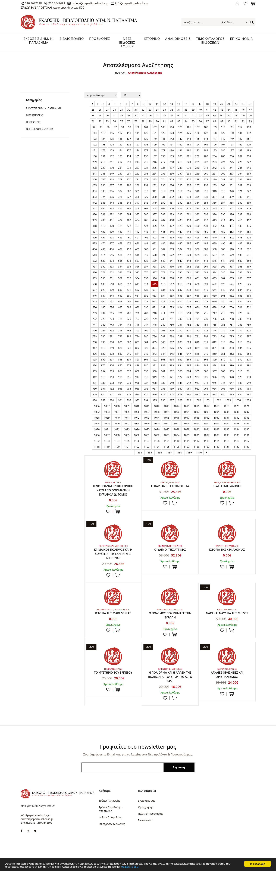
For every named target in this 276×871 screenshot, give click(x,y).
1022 (97, 411)
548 (232, 260)
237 (172, 167)
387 (154, 214)
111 (232, 127)
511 (240, 249)
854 (249, 353)
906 (206, 371)
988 (95, 400)
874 (94, 365)
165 (206, 144)
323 (94, 196)
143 (180, 138)
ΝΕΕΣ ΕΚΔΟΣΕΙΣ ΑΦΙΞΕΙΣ (127, 42)
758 (240, 324)
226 (240, 162)
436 (249, 226)
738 (232, 319)
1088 (117, 435)
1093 (167, 435)
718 (223, 313)
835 (249, 348)
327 (129, 196)
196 (146, 156)
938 (154, 382)
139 (146, 138)
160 (163, 144)
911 (249, 371)
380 (94, 214)
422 (129, 226)
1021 (246, 406)
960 (180, 388)
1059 (146, 423)
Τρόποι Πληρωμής (109, 800)
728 (146, 319)
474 (249, 237)
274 (163, 179)
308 (129, 191)
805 (154, 342)
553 (112, 266)
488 (206, 243)
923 (189, 377)
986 (240, 394)
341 (249, 196)
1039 (107, 417)
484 (172, 243)
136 (120, 138)
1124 (156, 446)
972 (120, 394)
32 (143, 109)
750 (172, 324)
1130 (216, 446)
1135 (149, 452)
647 (103, 295)
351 (172, 202)
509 (223, 249)
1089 (127, 435)
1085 (246, 429)
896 (120, 371)
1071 (107, 429)
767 (154, 330)
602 (206, 278)
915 (120, 377)
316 (197, 191)
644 (240, 289)
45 (236, 109)
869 (214, 359)
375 (214, 208)
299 (214, 185)
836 (94, 353)
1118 (97, 446)
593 (129, 278)
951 (103, 388)
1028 (156, 411)
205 (223, 156)
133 (94, 138)
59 (171, 115)
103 (163, 127)
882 (163, 365)
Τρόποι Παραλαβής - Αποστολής (111, 809)
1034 (216, 411)
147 (214, 138)
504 (180, 249)
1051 (226, 417)
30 (128, 109)
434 (232, 226)
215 (146, 162)
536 (129, 260)
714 (189, 313)
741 (94, 324)
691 (154, 307)
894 (103, 371)
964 (214, 388)
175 (129, 150)
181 (180, 150)
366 (137, 208)
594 (137, 278)
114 (94, 133)
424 (146, 226)
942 (189, 382)
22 (235, 103)
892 (249, 365)
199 (172, 156)
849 (206, 353)
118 (129, 133)
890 (232, 365)
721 (249, 313)
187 (232, 150)
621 (206, 284)
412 (206, 220)
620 (197, 284)
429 (189, 226)
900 (154, 371)
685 (103, 307)
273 (154, 179)
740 (249, 319)
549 (240, 260)
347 (137, 202)
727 (137, 319)
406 (154, 220)
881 (154, 365)
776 (232, 330)
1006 (97, 406)
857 (112, 359)
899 (146, 371)
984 (223, 394)
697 (206, 307)
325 (112, 196)
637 (180, 289)
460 (129, 237)
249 (112, 173)
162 (180, 144)
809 (189, 342)
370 (172, 208)
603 (214, 278)
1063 (186, 423)
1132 (236, 446)
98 (122, 127)
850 (214, 353)
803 (137, 342)
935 (129, 382)
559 (163, 266)
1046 (176, 417)
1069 (246, 423)
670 (137, 301)
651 (137, 295)
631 (129, 289)
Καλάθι (253, 3)
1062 (176, 423)
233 (137, 167)
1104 (117, 441)
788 (172, 336)
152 (94, 144)
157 (137, 144)
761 (103, 330)
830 (206, 348)
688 (129, 307)
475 (94, 243)
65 (214, 115)
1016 (196, 406)
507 (206, 249)
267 (103, 179)
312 (163, 191)
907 (214, 371)
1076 (156, 429)
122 (163, 133)
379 (249, 208)
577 (154, 272)
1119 (107, 446)
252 (137, 173)
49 (100, 115)
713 (180, 313)
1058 (137, 423)
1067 (226, 423)
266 (94, 179)
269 (120, 179)
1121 (127, 446)
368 (154, 208)
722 (94, 319)
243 (223, 167)
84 (185, 121)
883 (172, 365)
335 (197, 196)
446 (172, 231)
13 (171, 103)
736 (214, 319)
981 (197, 394)
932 (103, 382)
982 (206, 394)
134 (103, 138)
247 (94, 173)
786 (154, 336)
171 (94, 150)
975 (146, 394)
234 (146, 167)
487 (197, 243)
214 (137, 162)
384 (129, 214)
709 (146, 313)
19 (214, 103)
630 (120, 289)
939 (163, 382)
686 (112, 307)
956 (146, 388)
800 (112, 342)
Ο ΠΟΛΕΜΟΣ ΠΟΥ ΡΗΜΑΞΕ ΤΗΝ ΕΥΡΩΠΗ (170, 616)
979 (180, 394)
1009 (127, 406)
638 (189, 289)
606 (240, 278)
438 (103, 231)
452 (223, 231)
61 (185, 115)
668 (120, 301)
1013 (167, 406)
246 (249, 167)
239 (189, 167)
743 (112, 324)
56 (150, 115)
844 (163, 353)
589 (94, 278)
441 (129, 231)
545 (206, 260)
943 (197, 382)
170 (249, 144)
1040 (117, 417)
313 (172, 191)
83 (178, 121)
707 (129, 313)
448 (189, 231)
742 (103, 324)
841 (137, 353)
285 (94, 185)
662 (232, 295)
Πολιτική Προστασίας (150, 814)
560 (172, 266)
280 (214, 179)
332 (172, 196)
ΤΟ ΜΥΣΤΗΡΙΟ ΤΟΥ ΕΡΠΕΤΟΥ (113, 673)
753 (197, 324)
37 (178, 109)
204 (214, 156)
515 (112, 255)
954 (129, 388)
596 (154, 278)
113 (249, 127)
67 (228, 115)
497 (120, 249)
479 (129, 243)
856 (103, 359)
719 (232, 313)
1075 (146, 429)
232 (129, 167)
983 (214, 394)
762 (112, 330)
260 (206, 173)
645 (249, 289)
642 (223, 289)
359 (240, 202)
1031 (186, 411)
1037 (246, 411)
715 (197, 313)
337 (214, 196)
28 (114, 109)
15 (185, 103)
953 (120, 388)
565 (214, 266)
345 (120, 202)
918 (146, 377)
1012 (156, 406)
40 (200, 109)
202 (197, 156)
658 (197, 295)
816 (249, 342)
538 (146, 260)
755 (214, 324)
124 (180, 133)
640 (206, 289)
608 (94, 284)
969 (94, 394)
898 (137, 371)
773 (206, 330)
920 (163, 377)
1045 (167, 417)
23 (243, 103)
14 (178, 103)
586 (232, 272)
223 (214, 162)
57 (157, 115)
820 (120, 348)
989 (103, 400)
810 (197, 342)
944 (206, 382)
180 (172, 150)
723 (103, 319)
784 (137, 336)
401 (112, 220)
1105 (127, 441)
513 (94, 255)
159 (154, 144)
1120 (117, 446)
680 (223, 301)
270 (129, 179)
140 (154, 138)
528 (223, 255)
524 (189, 255)
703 (94, 313)
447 (180, 231)
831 (214, 348)
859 (129, 359)
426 (163, 226)
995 (154, 400)
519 (146, 255)
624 (232, 284)
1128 (196, 446)
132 (249, 133)
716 (206, 313)
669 (129, 301)
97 (115, 127)
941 (180, 382)
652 (146, 295)
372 (189, 208)
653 (154, 295)
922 (180, 377)
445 (163, 231)
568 (240, 266)
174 (120, 150)
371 (180, 208)
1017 (206, 406)
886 (197, 365)
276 (180, 179)
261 (214, 173)
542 (180, 260)
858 (120, 359)
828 (189, 348)
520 (154, 255)
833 (232, 348)
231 (120, 167)
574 (129, 272)
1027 (146, 411)
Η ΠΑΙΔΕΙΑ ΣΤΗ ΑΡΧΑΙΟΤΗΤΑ (170, 486)
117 (120, 133)
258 (189, 173)
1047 (186, 417)
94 (93, 127)
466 (180, 237)
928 (232, 377)
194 (129, 156)
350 (163, 202)
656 (180, 295)
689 (137, 307)
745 (129, 324)
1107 (146, 441)
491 (232, 243)
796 (240, 336)
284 (249, 179)
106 (189, 127)
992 (129, 400)
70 (250, 115)
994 (146, 400)
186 (223, 150)
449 (197, 231)
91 (236, 121)
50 (107, 115)
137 (129, 138)
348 (146, 202)
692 (163, 307)
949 (249, 382)
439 (112, 231)
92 (243, 121)
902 (172, 371)
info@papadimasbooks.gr (132, 3)
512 (249, 249)
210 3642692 (56, 3)
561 (180, 266)
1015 (186, 406)
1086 (97, 435)
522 (172, 255)
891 (240, 365)
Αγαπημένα (245, 3)
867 (197, 359)
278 (197, 179)
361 (94, 208)
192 (112, 156)
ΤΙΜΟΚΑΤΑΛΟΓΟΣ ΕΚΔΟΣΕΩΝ (210, 40)
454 (240, 231)
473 (240, 237)
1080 (196, 429)
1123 (146, 446)
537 (137, 260)
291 (146, 185)
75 (121, 121)
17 (200, 103)
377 (232, 208)
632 (137, 289)
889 (223, 365)
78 (143, 121)
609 (103, 284)
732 (180, 319)
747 (146, 324)
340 (240, 196)
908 (223, 371)
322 (249, 191)
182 (189, 150)
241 (206, 167)
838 (112, 353)
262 (223, 173)
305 (103, 191)
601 (197, 278)
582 (197, 272)
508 (214, 249)
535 (120, 260)
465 (172, 237)
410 (189, 220)
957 (154, 388)
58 (164, 115)
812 (214, 342)
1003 (228, 400)
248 (103, 173)
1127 (186, 446)
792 (206, 336)
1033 (206, 411)
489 (214, 243)
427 (172, 226)
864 (172, 359)
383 (120, 214)
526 (206, 255)
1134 (139, 452)
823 (146, 348)
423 (137, 226)
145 (197, 138)
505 (189, 249)
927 (223, 377)
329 (146, 196)
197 (154, 156)
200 (180, 156)
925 (206, 377)
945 (214, 382)
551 (94, 266)
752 (189, 324)
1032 (196, 411)
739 (240, 319)
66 (221, 115)
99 (129, 127)
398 (249, 214)
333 (180, 196)
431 (206, 226)
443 (146, 231)
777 (240, 330)
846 (180, 353)
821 (129, 348)
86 (200, 121)
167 (223, 144)
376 (223, 208)
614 (146, 284)
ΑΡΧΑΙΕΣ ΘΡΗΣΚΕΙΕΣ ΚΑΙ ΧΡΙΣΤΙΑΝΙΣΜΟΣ (227, 675)
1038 (97, 417)
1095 (186, 435)
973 (129, 394)
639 (197, 289)
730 (163, 319)
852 (232, 353)
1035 (226, 411)
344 (112, 202)
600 (189, 278)
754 (206, 324)
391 (189, 214)
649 (120, 295)
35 (164, 109)
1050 (216, 417)
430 (197, 226)
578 (163, 272)
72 (100, 121)
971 (112, 394)
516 (120, 255)
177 (146, 150)
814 (232, 342)
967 (240, 388)
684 (94, 307)
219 (180, 162)
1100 (236, 435)
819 (112, 348)
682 (240, 301)
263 (232, 173)
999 (189, 400)
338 (223, 196)
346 (129, 202)
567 (232, 266)
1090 (137, 435)
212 (120, 162)
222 (206, 162)
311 (154, 191)
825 (163, 348)
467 (189, 237)
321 (240, 191)
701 (240, 307)
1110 (176, 441)
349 (154, 202)
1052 (236, 417)
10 (150, 103)
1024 (117, 411)
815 (240, 342)
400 (103, 220)
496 (112, 249)
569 (249, 266)
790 (189, 336)
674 (172, 301)
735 (206, 319)
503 (172, 249)
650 (129, 295)
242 (214, 167)
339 (232, 196)
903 (180, 371)
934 (120, 382)
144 (189, 138)
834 (240, 348)
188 (240, 150)
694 (180, 307)
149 (232, 138)
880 (146, 365)
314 (180, 191)
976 (154, 394)
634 (154, 289)
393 (206, 214)
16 (193, 103)
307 (120, 191)
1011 (146, 406)
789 (180, 336)
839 (120, 353)
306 (112, 191)
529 (232, 255)
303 (249, 185)
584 (214, 272)
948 (240, 382)
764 (129, 330)
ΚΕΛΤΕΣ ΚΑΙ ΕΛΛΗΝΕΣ (227, 486)
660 (214, 295)
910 (240, 371)
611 (120, 284)
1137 (169, 452)
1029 (167, 411)
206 (232, 156)
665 (94, 301)
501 (154, 249)
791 (197, 336)
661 (223, 295)
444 (154, 231)
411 (197, 220)
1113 (206, 441)
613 (137, 284)
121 (154, 133)
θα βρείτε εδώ (130, 867)
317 (206, 191)
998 (180, 400)
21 (228, 103)
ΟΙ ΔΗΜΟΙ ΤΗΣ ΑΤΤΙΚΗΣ (170, 550)
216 (154, 162)
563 (197, 266)
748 (154, 324)
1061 (167, 423)
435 (240, 226)
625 (240, 284)
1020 (236, 406)
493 (249, 243)
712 (172, 313)
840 (129, 353)
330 (154, 196)
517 (129, 255)
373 (197, 208)
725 (120, 319)
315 (189, 191)
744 (120, 324)
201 (189, 156)
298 (206, 185)
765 (137, 330)
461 (137, 237)
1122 (137, 446)
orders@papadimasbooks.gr (90, 3)
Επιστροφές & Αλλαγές (112, 824)
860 (137, 359)
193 (120, 156)
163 (189, 144)
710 (154, 313)
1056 (117, 423)
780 (103, 336)
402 (120, 220)
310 (146, 191)
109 (214, 127)
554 (120, 266)
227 (249, 162)
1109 (167, 441)
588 (249, 272)
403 (129, 220)
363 (112, 208)
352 (180, 202)
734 (197, 319)
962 (197, 388)
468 (197, 237)
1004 (238, 400)
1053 (246, 417)
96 (108, 127)
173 (112, 150)
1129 (206, 446)
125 (189, 133)
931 (94, 382)
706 (120, 313)
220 (189, 162)
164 (197, 144)
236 (163, 167)
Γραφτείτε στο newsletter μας (138, 746)
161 (172, 144)
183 (197, 150)
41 (207, 109)
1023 (107, 411)
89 (221, 121)
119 (137, 133)
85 (193, 121)
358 (232, 202)
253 (146, 173)
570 (94, 272)
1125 (167, 446)
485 (180, 243)
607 (249, 278)
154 (112, 144)
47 (250, 109)
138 (137, 138)
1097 (206, 435)
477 (112, 243)
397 (240, 214)
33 (150, 109)
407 (163, 220)
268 (112, 179)
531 (249, 255)
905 (197, 371)
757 (232, 324)
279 (206, 179)
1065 (206, 423)
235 (154, 167)
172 (103, 150)
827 (180, 348)
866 (189, 359)
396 (232, 214)
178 (154, 150)
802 (129, 342)
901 (163, 371)
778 (249, 330)
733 (189, 319)
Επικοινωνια (145, 820)
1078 (176, 429)
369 (163, 208)
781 (112, 336)
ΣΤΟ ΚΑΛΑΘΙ (118, 511)
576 (146, 272)
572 (112, 272)
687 (120, 307)
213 (129, 162)
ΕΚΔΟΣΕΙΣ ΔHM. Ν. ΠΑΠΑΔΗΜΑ (38, 40)
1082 (216, 429)
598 (172, 278)
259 (197, 173)
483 (163, 243)
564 (206, 266)
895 (112, 371)
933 (112, 382)
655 (172, 295)
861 (146, 359)
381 (103, 214)
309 (137, 191)
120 (146, 133)
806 (163, 342)
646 (94, 295)
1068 (236, 423)
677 (197, 301)
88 (214, 121)
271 (137, 179)
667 (112, 301)
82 (171, 121)
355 (206, 202)
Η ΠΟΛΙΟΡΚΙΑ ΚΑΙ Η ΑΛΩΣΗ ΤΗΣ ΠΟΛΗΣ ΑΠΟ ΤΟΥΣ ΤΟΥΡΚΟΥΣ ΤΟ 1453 (170, 677)
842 (146, 353)
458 (112, 237)
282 (232, 179)
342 (94, 202)
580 (180, 272)
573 (120, 272)
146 (206, 138)
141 (163, 138)
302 (240, 185)
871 (232, 359)
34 (157, 109)
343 (103, 202)
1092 (156, 435)
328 (137, 196)
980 (189, 394)
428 (180, 226)
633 (146, 289)
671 (146, 301)
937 (146, 382)
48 (93, 115)
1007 (107, 406)
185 (214, 150)
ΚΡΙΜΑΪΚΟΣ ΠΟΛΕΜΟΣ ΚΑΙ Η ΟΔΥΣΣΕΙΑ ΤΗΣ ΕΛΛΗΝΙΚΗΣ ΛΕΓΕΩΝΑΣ (113, 554)
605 (232, 278)
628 (103, 289)
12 (164, 103)
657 (189, 295)
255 (163, 173)
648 (112, 295)
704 (103, 313)
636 (172, 289)
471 (223, 237)
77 (135, 121)
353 (189, 202)
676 (189, 301)
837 (103, 353)
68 (236, 115)
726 (129, 319)
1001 (208, 400)
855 (94, 359)
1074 (137, 429)
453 (232, 231)
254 (154, 173)
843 (154, 353)
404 (137, 220)
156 (129, 144)
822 (137, 348)
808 (180, 342)
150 (240, 138)
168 (232, 144)
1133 (246, 446)
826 (172, 348)
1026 (137, 411)
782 (120, 336)
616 (163, 284)
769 (172, 330)
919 (154, 377)
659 (206, 295)
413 (214, 220)
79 (150, 121)
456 (94, 237)
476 (103, 243)
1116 (236, 441)
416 (240, 220)
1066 (216, 423)
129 (223, 133)
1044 (156, 417)
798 (94, 342)
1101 (246, 435)
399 (94, 220)
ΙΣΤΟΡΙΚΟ (152, 38)
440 (120, 231)
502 (163, 249)
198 (163, 156)
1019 (226, 406)
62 (193, 115)
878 (129, 365)
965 (223, 388)
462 (146, 237)
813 (223, 342)
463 (154, 237)
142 (172, 138)
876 (112, 365)
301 (232, 185)
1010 (137, 406)
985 (232, 394)
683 (249, 301)
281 (223, 179)
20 (221, 103)
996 (163, 400)
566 (223, 266)
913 (103, 377)
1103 (107, 441)
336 (206, 196)
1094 (176, 435)
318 (214, 191)
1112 (196, 441)
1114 (216, 441)
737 (223, 319)
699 (223, 307)
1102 (97, 441)
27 (107, 109)
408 (172, 220)
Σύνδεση (237, 3)
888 (214, 365)
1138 (179, 452)
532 (94, 260)
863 (163, 359)
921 (172, 377)
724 (112, 319)
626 (249, 284)
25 (93, 109)
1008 (117, 406)
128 (214, 133)
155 (120, 144)
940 (172, 382)
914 (112, 377)
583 (206, 272)
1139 (189, 452)
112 (240, 127)
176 (137, 150)
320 (232, 191)
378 (240, 208)
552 (103, 266)
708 (137, 313)
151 (249, 138)
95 (101, 127)
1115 (226, 441)
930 (249, 377)
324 (103, 196)
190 (94, 156)
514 (103, 255)
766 (146, 330)
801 (120, 342)
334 (189, 196)
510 (232, 249)
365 (129, 208)
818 (103, 348)
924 (197, 377)
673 (163, 301)
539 (154, 260)
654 (163, 295)
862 (154, 359)
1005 (248, 400)
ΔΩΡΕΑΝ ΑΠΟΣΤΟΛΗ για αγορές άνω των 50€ (54, 8)
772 (197, 330)
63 (200, 115)
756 (223, 324)
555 (129, 266)
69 (243, 115)
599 (180, 278)
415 (232, 220)
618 (180, 284)
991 (120, 400)
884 (180, 365)
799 (103, 342)
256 (172, 173)
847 (189, 353)
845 (172, 353)
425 (154, 226)
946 (223, 382)
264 (240, 173)
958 (163, 388)
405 (146, 220)
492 (240, 243)
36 (171, 109)
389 (172, 214)
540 (163, 260)
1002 (218, 400)
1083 (226, 429)
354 (197, 202)
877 (120, 365)
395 (223, 214)
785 (146, 336)
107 (197, 127)
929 (240, 377)
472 (232, 237)
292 (154, 185)
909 (232, 371)
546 (214, 260)
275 (172, 179)
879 (137, 365)
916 (129, 377)
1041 (127, 417)
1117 (246, 441)
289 (129, 185)
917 (137, 377)
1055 (107, 423)
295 (180, 185)
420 (112, 226)
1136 (159, 452)
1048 (196, 417)
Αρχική (120, 73)
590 (103, 278)
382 (112, 214)
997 (172, 400)
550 (249, 260)
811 (206, 342)
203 (206, 156)
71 (93, 121)
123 (172, 133)
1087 (107, 435)
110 (223, 127)
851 (223, 353)
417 (249, 220)
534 (112, 260)
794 (223, 336)
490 (223, 243)
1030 (176, 411)
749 (163, 324)
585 (223, 272)
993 (137, 400)
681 (232, 301)
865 (180, 359)
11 (157, 103)
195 (137, 156)
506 (197, 249)
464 (163, 237)
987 (249, 394)
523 (180, 255)
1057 (127, 423)
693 (172, 307)
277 (189, 179)
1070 (97, 429)
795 (232, 336)
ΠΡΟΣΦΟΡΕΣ (99, 38)
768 (163, 330)
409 (180, 220)
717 (214, 313)
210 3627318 (33, 3)
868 (206, 359)
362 (103, 208)
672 (154, 301)
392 (197, 214)
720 (240, 313)
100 (137, 127)
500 (146, 249)
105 (180, 127)
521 (163, 255)
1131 (226, 446)
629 (112, 289)
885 (189, 365)
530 (240, 255)
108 (206, 127)
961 (189, 388)
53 (128, 115)
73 (107, 121)
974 (137, 394)
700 (232, 307)
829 (197, 348)
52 (121, 115)
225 (232, 162)
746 (137, 324)
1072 (117, 429)
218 (172, 162)
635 (163, 289)
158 (146, 144)
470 (214, 237)
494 (94, 249)
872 (240, 359)
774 (214, 330)
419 (103, 226)
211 (112, 162)
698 (214, 307)
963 (206, 388)
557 (146, 266)
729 (154, 319)
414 (223, 220)
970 (103, 394)
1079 (186, 429)
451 (214, 231)
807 (172, 342)
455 (249, 231)
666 (103, 301)
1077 (167, 429)
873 (249, 359)
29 (121, 109)
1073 (127, 429)
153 (103, 144)
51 (114, 115)
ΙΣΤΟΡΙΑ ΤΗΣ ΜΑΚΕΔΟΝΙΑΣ (113, 613)
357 (223, 202)
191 (103, 156)
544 (197, 260)
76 (128, 121)
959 (172, 388)
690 (146, 307)
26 (100, 109)
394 (214, 214)
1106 (137, 441)
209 (94, 162)
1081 (206, 429)
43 (221, 109)
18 (207, 103)
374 (206, 208)
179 (163, 150)
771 (189, 330)
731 (172, 319)
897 (129, 371)
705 (112, 313)
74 (114, 121)
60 (178, 115)
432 (214, 226)
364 (120, 208)
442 (137, 231)
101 (146, 127)
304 (94, 191)
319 (223, 191)
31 (135, 109)
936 (137, 382)
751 (180, 324)
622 (214, 284)
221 (197, 162)
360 (249, 202)
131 (240, 133)
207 (240, 156)
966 (232, 388)
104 (172, 127)
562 (189, 266)
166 (214, 144)
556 (137, 266)
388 (163, 214)
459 (120, 237)
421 (120, 226)
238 (180, 167)
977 (163, 394)
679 (214, 301)
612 (129, 284)
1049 (206, 417)
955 (137, 388)
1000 (198, 400)
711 (163, 313)
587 (240, 272)
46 (243, 109)
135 (112, 138)
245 (240, 167)
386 (146, 214)
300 (223, 185)
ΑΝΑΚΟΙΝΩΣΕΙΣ (178, 38)
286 (103, 185)
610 (112, 284)
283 (240, 179)
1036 (236, 411)
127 (206, 133)
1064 (196, 423)
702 (249, 307)
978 (172, 394)
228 (94, 167)
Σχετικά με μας (146, 800)
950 (94, 388)
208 (249, 156)
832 (223, 348)
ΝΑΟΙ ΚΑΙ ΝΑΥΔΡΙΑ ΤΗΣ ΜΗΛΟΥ (227, 613)
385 (137, 214)
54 (135, 115)
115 (103, 133)
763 (120, 330)
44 (228, 109)
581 (189, 272)
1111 (186, 441)
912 (94, 377)
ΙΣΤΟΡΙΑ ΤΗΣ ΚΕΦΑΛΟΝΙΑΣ (227, 550)
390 (180, 214)
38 (185, 109)
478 (120, 243)
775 (223, 330)
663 (240, 295)
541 (172, 260)
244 (232, 167)
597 (163, 278)
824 (154, 348)
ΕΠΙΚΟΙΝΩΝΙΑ (241, 38)
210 (103, 162)
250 (120, 173)
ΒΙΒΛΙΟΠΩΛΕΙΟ (71, 38)
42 (214, 109)
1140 (199, 452)
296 (189, 185)
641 (214, 289)
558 (154, 266)
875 (103, 365)
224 (223, 162)
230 (112, 167)
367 (146, 208)
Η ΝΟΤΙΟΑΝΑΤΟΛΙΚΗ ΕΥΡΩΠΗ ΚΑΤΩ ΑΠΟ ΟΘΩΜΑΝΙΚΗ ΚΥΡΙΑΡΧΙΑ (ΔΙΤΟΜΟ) (113, 490)
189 (249, 150)
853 (240, 353)
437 (94, 231)
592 (120, 278)
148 (223, 138)
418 (94, 226)
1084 (236, 429)
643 (232, 289)
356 (214, 202)
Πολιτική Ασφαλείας (110, 817)
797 (249, 336)
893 (94, 371)
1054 (97, 423)
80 (157, 121)
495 (103, 249)
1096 (196, 435)
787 (163, 336)
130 (232, 133)
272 (146, 179)
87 (207, 121)
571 (103, 272)
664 (249, 295)
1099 (226, 435)
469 (206, 237)
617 (172, 284)
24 (250, 103)
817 (94, 348)
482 (154, 243)
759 (249, 324)
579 (172, 272)
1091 (146, 435)
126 (197, 133)
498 (129, 249)
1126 (176, 446)
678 (206, 301)
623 (223, 284)
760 (94, 330)
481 (146, 243)
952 (112, 388)
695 (189, 307)
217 (163, 162)
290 (137, 185)
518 (137, 255)
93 (250, 121)
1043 (146, 417)
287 (112, 185)
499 (137, 249)
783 (129, 336)
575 (137, 272)
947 (232, 382)
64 (207, 115)
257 (180, 173)
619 (189, 284)
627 (94, 289)
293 (163, 185)
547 (223, 260)
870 (223, 359)
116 (112, 133)
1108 (156, 441)
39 (193, 109)
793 (214, 336)
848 (197, 353)
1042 (137, 417)
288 (120, 185)
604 (223, 278)
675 (180, 301)
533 (103, 260)
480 (137, 243)
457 (103, 237)
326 (120, 196)
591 (112, 278)
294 (172, 185)
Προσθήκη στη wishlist (108, 511)
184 (206, 150)
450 (206, 231)
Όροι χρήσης (145, 807)
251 (129, 173)
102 (154, 127)
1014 (176, 406)
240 (197, 167)
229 (103, 167)
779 (94, 336)
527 (214, 255)
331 (163, 196)
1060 (156, 423)
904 (189, 371)
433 (223, 226)
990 (112, 400)
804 (146, 342)
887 (206, 365)
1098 (216, 435)
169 (240, 144)
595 (146, 278)
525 (197, 255)
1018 (216, 406)
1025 (127, 411)
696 (197, 307)
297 (197, 185)
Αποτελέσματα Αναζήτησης (145, 72)
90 (228, 121)
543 (189, 260)
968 (249, 388)
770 (180, 330)
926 (214, 377)
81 (164, 121)
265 (249, 173)
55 (143, 115)
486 (189, 243)
